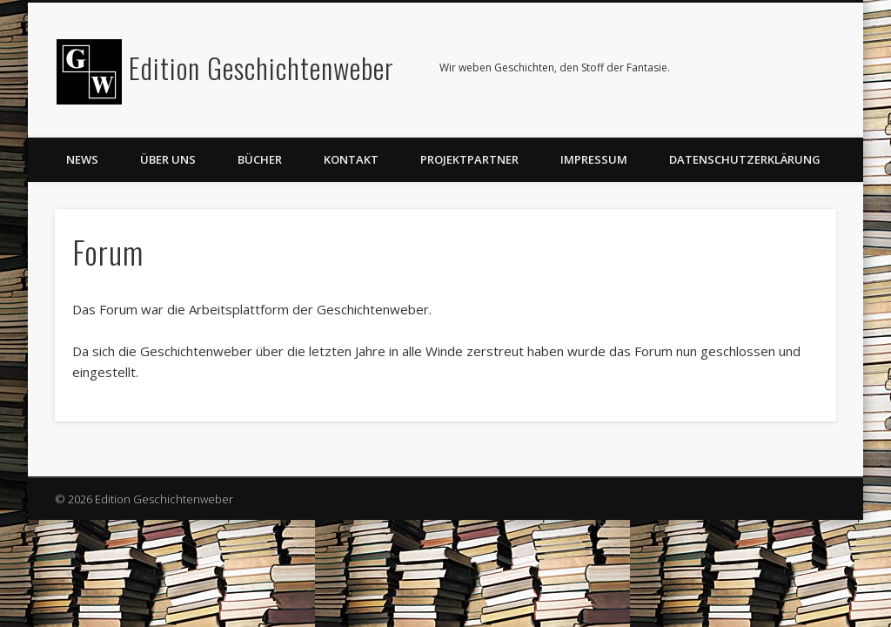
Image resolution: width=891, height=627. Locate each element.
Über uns (168, 159)
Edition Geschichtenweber (261, 67)
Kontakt (351, 159)
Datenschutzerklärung (745, 159)
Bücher (260, 159)
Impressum (593, 159)
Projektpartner (469, 159)
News (82, 159)
